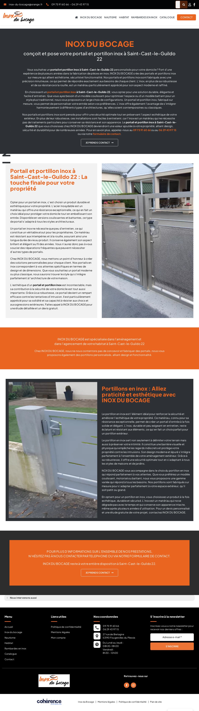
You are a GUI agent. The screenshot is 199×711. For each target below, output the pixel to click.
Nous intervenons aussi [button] (21, 597)
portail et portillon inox (61, 92)
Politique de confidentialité (66, 626)
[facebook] (194, 4)
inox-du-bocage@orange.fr (25, 4)
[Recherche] (184, 4)
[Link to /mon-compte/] (189, 4)
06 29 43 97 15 (80, 4)
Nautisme (10, 637)
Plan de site (156, 701)
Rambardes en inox (15, 648)
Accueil (9, 626)
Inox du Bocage (86, 701)
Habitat (9, 642)
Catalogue (11, 653)
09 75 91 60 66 (60, 4)
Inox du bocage (13, 632)
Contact (9, 659)
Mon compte (58, 637)
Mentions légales (60, 632)
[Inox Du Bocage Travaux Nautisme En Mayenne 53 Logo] (18, 12)
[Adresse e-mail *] (172, 637)
